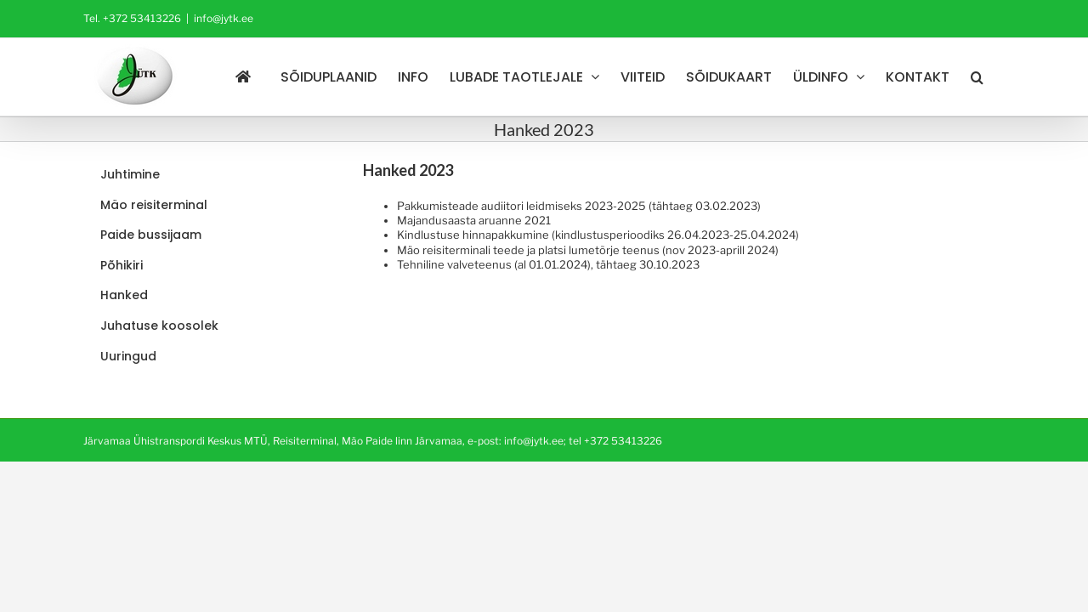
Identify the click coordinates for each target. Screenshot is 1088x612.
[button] (998, 77)
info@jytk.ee (223, 18)
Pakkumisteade (438, 205)
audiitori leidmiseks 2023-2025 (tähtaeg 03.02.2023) (620, 205)
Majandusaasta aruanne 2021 (474, 220)
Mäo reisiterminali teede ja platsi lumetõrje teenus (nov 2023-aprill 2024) (588, 250)
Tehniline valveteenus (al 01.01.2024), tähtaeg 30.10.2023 (548, 264)
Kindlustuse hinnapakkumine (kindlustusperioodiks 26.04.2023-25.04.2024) (598, 234)
